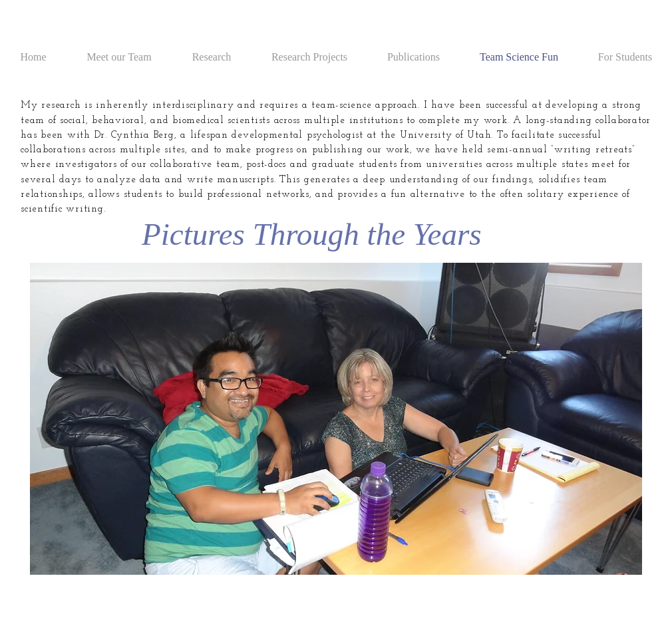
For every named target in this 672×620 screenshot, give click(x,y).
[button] (336, 419)
